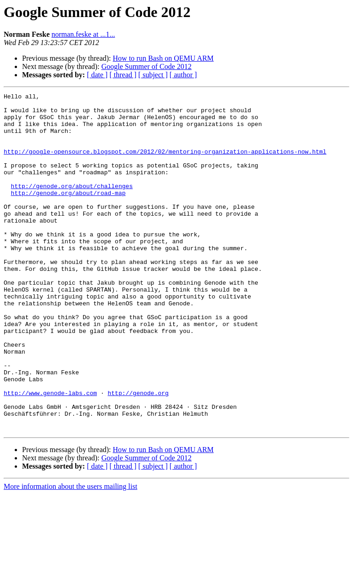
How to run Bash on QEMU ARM (163, 58)
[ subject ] (153, 75)
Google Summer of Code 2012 (146, 66)
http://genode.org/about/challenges (72, 205)
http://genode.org (138, 453)
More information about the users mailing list (70, 554)
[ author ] (183, 75)
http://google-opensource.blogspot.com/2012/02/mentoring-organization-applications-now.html (165, 164)
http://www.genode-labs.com (50, 453)
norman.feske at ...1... (83, 34)
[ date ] (97, 75)
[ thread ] (123, 75)
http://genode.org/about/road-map (68, 213)
